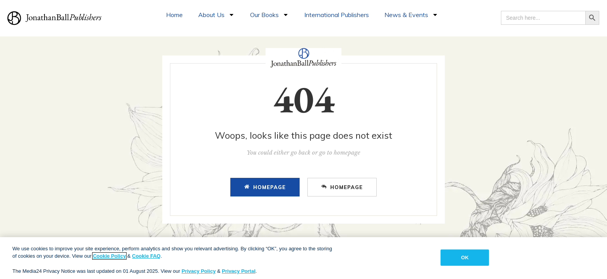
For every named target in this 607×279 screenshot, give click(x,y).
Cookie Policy (109, 256)
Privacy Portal (238, 271)
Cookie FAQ (146, 256)
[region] (303, 258)
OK (465, 257)
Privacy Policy (199, 271)
